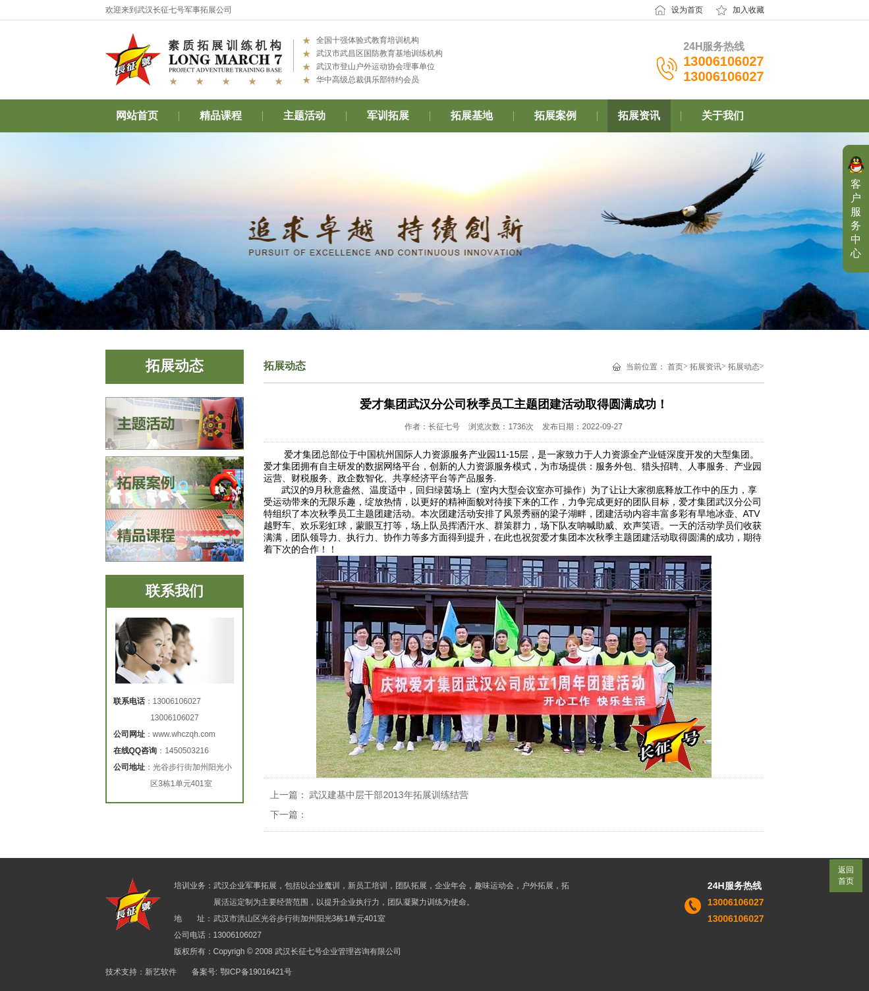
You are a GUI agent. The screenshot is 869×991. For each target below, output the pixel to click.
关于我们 (723, 115)
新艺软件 (161, 972)
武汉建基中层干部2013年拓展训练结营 (388, 795)
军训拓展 (388, 115)
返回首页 (846, 875)
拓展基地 (472, 115)
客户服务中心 (856, 218)
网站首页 (137, 115)
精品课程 (221, 115)
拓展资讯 (639, 115)
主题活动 (304, 115)
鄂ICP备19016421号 (256, 972)
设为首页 (687, 9)
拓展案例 (555, 115)
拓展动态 (744, 366)
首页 (675, 366)
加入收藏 (748, 9)
